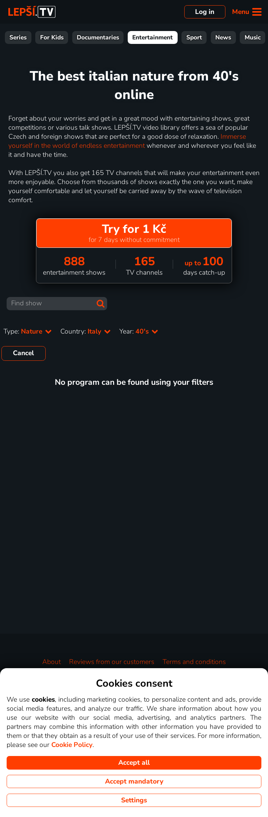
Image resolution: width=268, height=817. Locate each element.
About (51, 661)
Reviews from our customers (111, 661)
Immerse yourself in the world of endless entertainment (127, 141)
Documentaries (137, 37)
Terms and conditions (194, 661)
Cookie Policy (71, 744)
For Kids (91, 37)
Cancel (23, 353)
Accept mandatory (134, 781)
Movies (25, 37)
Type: (27, 331)
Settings (134, 800)
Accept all (134, 762)
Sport (233, 37)
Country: (85, 331)
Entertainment (191, 37)
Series (57, 37)
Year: (138, 331)
